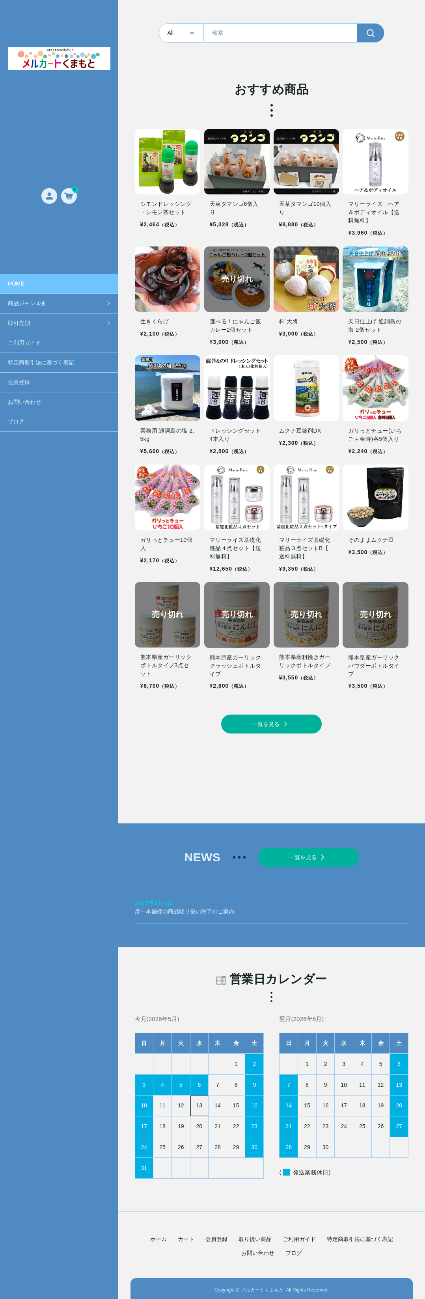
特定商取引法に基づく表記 (41, 362)
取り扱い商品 (255, 1237)
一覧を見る (266, 724)
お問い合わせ (24, 402)
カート (186, 1237)
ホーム (158, 1237)
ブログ (16, 421)
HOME (16, 283)
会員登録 (19, 382)
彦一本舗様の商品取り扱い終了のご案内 (272, 904)
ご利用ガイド (24, 343)
